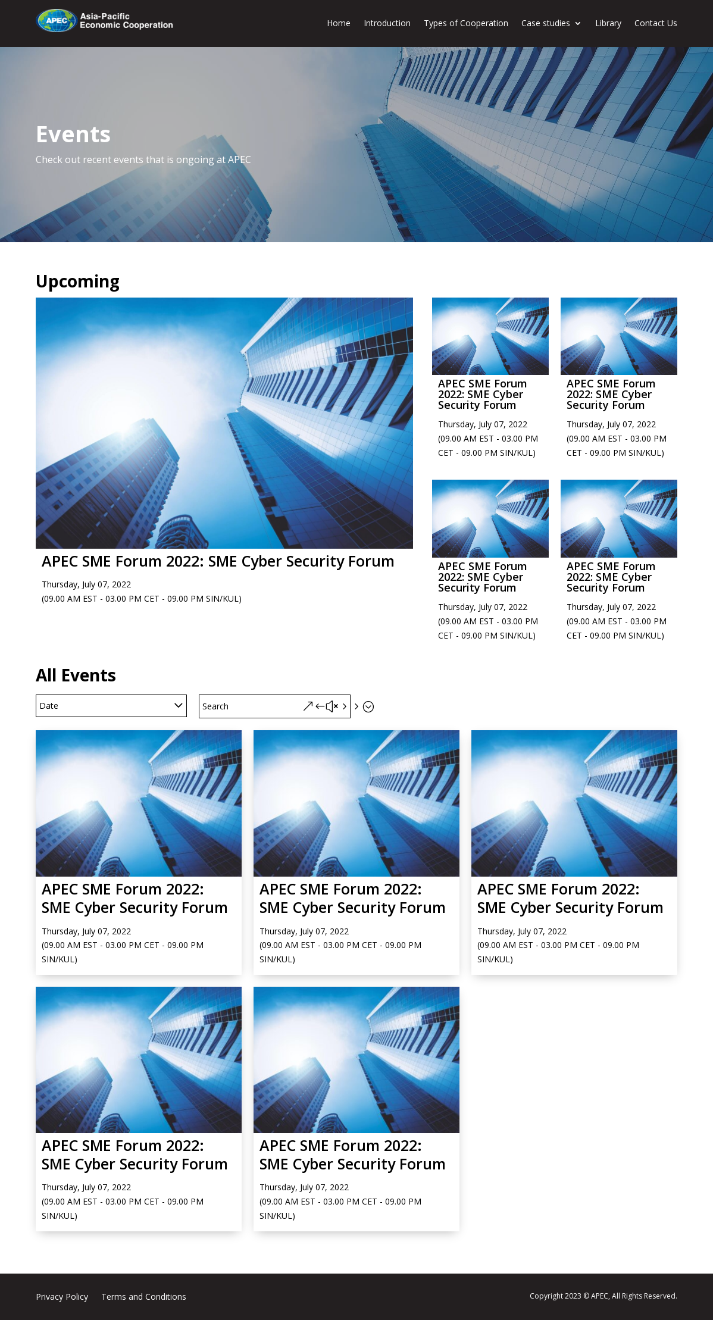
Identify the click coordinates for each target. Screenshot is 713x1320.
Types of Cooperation (466, 23)
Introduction (387, 23)
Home (339, 23)
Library (608, 23)
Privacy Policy (62, 1297)
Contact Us (655, 23)
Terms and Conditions (143, 1297)
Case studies (545, 23)
